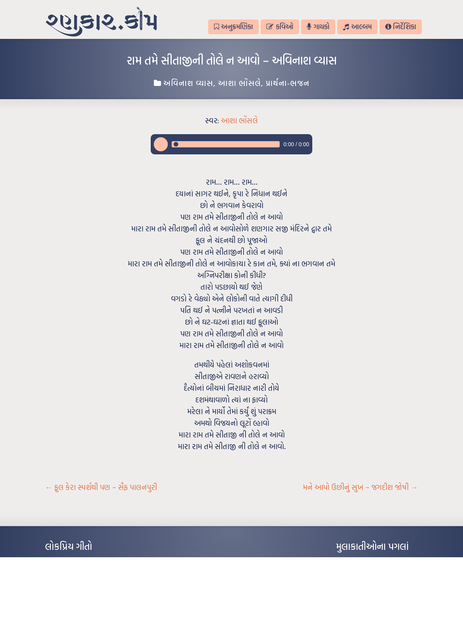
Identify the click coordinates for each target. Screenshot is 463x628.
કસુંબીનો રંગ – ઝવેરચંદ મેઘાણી (73, 608)
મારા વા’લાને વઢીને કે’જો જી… (72, 573)
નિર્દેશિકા (400, 26)
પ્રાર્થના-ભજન (288, 83)
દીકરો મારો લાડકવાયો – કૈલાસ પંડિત (78, 596)
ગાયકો (318, 26)
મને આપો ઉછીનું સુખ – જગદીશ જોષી (360, 487)
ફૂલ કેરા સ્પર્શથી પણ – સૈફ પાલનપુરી (101, 487)
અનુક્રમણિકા (233, 26)
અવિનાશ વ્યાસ (188, 83)
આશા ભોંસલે (239, 83)
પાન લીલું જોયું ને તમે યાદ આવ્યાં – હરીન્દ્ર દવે (86, 584)
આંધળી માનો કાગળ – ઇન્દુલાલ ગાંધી (78, 561)
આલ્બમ (357, 26)
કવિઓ (279, 26)
